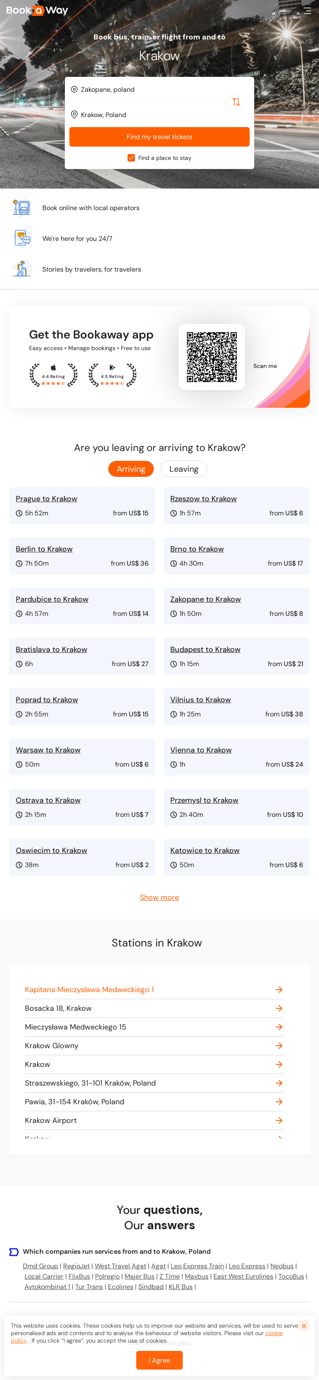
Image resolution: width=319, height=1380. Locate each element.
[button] (307, 11)
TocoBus (291, 1276)
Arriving (131, 468)
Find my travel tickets (159, 136)
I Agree (159, 1367)
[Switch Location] (236, 102)
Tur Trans (89, 1286)
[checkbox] (131, 158)
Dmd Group (40, 1266)
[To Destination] (163, 114)
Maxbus (197, 1276)
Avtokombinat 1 (47, 1286)
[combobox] (159, 89)
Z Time (170, 1276)
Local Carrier (44, 1276)
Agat (158, 1266)
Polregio (107, 1276)
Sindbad (151, 1286)
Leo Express (247, 1266)
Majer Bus (140, 1276)
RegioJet (76, 1266)
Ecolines (120, 1286)
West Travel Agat (120, 1266)
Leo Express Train (197, 1266)
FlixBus (79, 1276)
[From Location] (163, 89)
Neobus (282, 1266)
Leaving (184, 468)
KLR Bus (181, 1286)
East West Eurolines (243, 1276)
